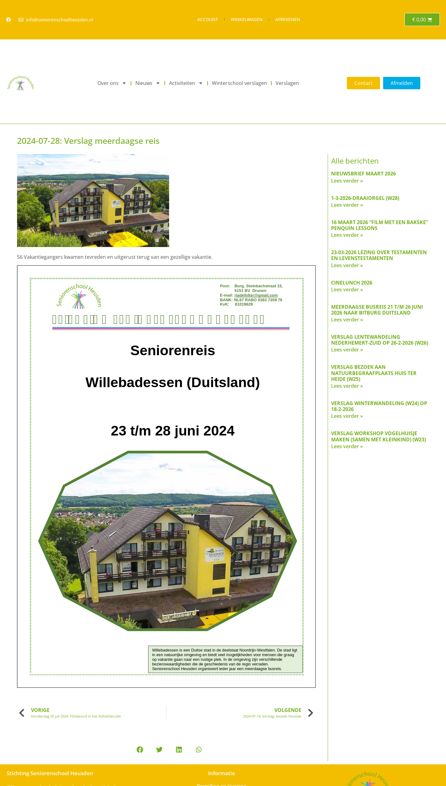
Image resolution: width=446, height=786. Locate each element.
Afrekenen (287, 19)
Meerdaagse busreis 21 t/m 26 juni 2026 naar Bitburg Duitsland (377, 309)
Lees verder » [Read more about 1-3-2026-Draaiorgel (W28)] (347, 204)
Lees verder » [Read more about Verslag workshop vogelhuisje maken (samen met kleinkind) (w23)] (347, 446)
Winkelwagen (247, 19)
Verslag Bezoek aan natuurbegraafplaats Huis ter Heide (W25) (374, 373)
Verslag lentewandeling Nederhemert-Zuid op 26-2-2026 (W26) (379, 339)
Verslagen (287, 83)
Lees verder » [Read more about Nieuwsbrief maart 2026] (347, 180)
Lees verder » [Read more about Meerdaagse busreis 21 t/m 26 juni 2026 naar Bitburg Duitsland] (347, 319)
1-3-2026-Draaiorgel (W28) (365, 198)
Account (207, 19)
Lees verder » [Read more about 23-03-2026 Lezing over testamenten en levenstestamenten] (347, 265)
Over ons (112, 83)
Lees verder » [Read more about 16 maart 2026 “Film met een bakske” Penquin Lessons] (347, 235)
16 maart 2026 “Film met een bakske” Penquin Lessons (379, 225)
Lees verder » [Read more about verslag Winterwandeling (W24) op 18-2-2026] (347, 416)
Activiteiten (186, 83)
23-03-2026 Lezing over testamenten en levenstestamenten (379, 255)
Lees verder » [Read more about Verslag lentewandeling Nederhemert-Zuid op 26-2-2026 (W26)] (347, 349)
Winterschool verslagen (239, 83)
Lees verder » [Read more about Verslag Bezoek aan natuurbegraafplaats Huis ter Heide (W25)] (347, 385)
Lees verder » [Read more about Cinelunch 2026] (347, 289)
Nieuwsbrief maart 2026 (363, 173)
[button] (139, 749)
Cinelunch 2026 (351, 282)
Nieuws (147, 83)
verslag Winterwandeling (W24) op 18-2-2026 (379, 406)
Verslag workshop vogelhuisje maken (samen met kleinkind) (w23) (378, 436)
